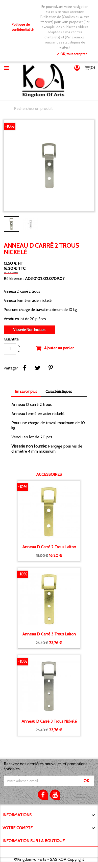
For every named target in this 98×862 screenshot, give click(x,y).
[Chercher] (49, 108)
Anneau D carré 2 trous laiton (49, 547)
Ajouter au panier (55, 348)
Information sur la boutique (34, 840)
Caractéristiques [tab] (58, 391)
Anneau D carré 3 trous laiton (49, 634)
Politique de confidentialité (23, 27)
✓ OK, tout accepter (72, 54)
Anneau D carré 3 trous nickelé (49, 721)
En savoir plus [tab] (26, 391)
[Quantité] (10, 348)
